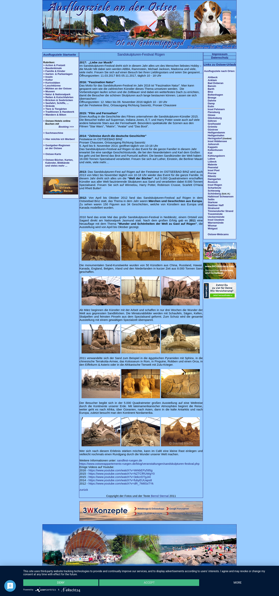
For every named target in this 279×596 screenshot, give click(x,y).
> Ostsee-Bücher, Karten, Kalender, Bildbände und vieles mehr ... (58, 162)
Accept (149, 582)
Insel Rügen (215, 184)
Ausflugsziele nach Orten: (219, 71)
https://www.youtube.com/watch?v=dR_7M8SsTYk (121, 483)
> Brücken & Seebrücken (58, 100)
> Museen (49, 91)
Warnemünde (216, 222)
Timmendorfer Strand (220, 211)
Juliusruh (213, 144)
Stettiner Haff (216, 205)
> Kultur (48, 79)
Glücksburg (215, 118)
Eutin (211, 106)
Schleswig (214, 190)
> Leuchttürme (52, 85)
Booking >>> (58, 126)
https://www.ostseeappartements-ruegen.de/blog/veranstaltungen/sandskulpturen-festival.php (139, 463)
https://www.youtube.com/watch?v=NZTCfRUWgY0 (122, 473)
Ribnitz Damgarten (214, 178)
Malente (212, 164)
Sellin (211, 199)
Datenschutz (219, 57)
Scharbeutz (214, 187)
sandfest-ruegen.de (129, 460)
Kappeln (213, 147)
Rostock (213, 182)
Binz (210, 91)
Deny (61, 582)
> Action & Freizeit (54, 65)
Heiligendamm (216, 132)
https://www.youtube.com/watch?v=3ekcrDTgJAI (120, 477)
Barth (211, 88)
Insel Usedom (216, 219)
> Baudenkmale (52, 68)
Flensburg (214, 112)
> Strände (49, 106)
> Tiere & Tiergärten (55, 108)
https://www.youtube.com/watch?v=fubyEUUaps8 (120, 480)
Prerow (212, 173)
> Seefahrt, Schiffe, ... (56, 103)
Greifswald (214, 123)
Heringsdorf (215, 138)
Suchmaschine (54, 132)
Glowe (211, 115)
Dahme (212, 100)
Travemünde (215, 213)
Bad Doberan (215, 83)
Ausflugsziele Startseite (59, 54)
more (238, 582)
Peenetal (213, 167)
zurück (83, 489)
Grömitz (212, 126)
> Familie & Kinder (54, 71)
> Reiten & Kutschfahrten (58, 97)
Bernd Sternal (160, 496)
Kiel (210, 152)
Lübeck (212, 161)
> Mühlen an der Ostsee (57, 88)
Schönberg (214, 193)
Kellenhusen (215, 150)
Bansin (212, 86)
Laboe (211, 158)
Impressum (219, 54)
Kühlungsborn (216, 155)
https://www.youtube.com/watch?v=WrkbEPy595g (120, 470)
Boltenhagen (215, 94)
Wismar (212, 225)
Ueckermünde (216, 216)
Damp (211, 103)
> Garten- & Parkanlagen (57, 74)
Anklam (212, 80)
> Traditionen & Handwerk (58, 111)
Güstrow (213, 129)
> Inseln (48, 76)
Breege (212, 97)
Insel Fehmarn (216, 109)
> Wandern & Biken (54, 114)
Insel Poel (214, 170)
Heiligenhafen (216, 135)
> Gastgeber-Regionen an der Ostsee (58, 147)
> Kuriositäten (51, 82)
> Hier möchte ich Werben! (59, 139)
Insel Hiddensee (217, 141)
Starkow (213, 202)
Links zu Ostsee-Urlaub (220, 64)
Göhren (212, 120)
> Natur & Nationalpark (57, 94)
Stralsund (213, 208)
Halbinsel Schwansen (220, 196)
